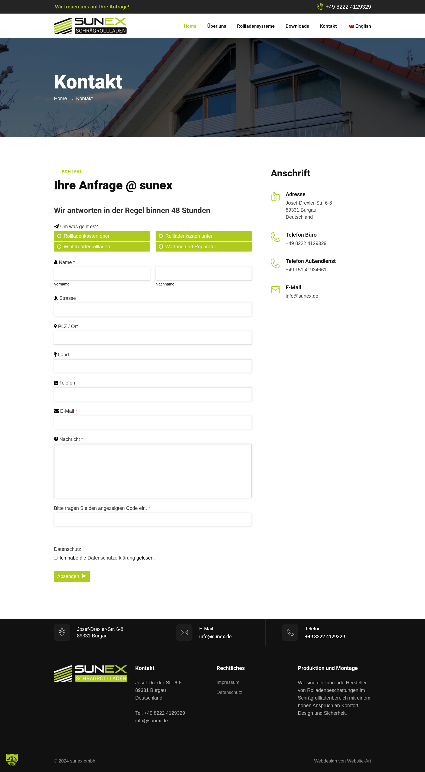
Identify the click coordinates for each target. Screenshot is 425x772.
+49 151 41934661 (306, 269)
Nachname (165, 284)
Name (67, 262)
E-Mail (68, 411)
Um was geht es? (79, 226)
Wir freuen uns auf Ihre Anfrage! (92, 6)
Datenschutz (67, 549)
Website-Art (359, 761)
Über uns (216, 25)
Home (190, 25)
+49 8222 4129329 (348, 7)
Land (63, 354)
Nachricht (71, 439)
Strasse (67, 298)
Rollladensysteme (256, 25)
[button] (12, 760)
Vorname (62, 284)
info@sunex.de (302, 296)
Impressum (228, 682)
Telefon (67, 383)
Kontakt (328, 25)
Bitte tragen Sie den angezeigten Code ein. (102, 508)
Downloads (297, 25)
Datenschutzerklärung (111, 558)
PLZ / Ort (68, 326)
